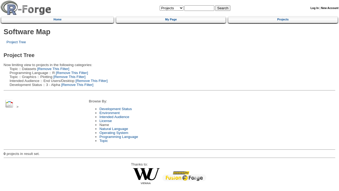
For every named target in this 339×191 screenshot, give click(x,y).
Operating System (113, 133)
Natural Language (113, 129)
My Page (171, 19)
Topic (103, 141)
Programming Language (118, 137)
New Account (329, 8)
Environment (109, 113)
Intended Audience (114, 117)
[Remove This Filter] (52, 69)
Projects (283, 19)
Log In (314, 8)
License (105, 121)
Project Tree (16, 42)
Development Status (115, 109)
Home (57, 19)
